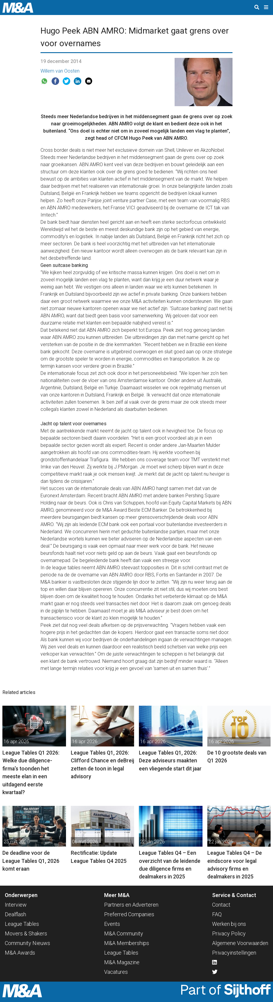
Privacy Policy (229, 933)
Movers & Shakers (26, 933)
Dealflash (15, 914)
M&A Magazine (122, 962)
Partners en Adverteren (131, 905)
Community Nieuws (27, 943)
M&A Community (123, 933)
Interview (16, 905)
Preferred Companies (129, 914)
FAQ (217, 914)
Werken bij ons (229, 924)
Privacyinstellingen (234, 953)
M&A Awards (20, 953)
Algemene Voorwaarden (240, 943)
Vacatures (116, 972)
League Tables (22, 924)
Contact (221, 905)
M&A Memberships (126, 943)
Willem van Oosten (60, 71)
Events (112, 924)
